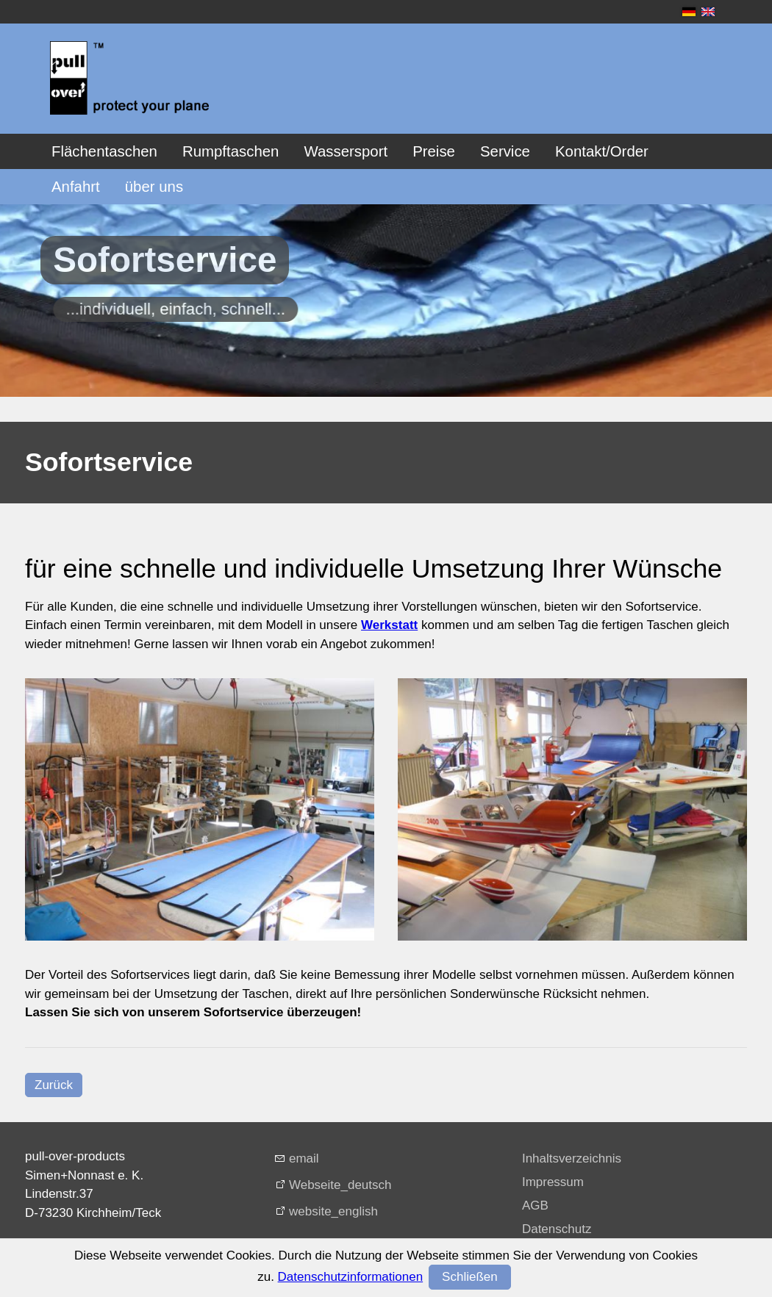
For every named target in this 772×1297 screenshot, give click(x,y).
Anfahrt (75, 187)
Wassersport (345, 151)
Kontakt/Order (601, 151)
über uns (154, 187)
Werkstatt (389, 625)
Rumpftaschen (230, 151)
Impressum (553, 1182)
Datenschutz (557, 1229)
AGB (535, 1205)
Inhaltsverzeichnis (571, 1158)
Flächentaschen (104, 151)
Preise (433, 151)
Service (505, 151)
